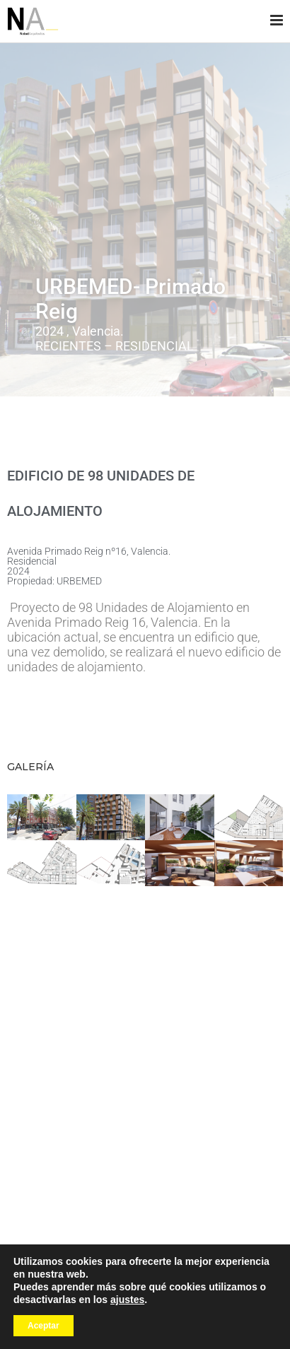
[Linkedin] (163, 1256)
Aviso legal (153, 1317)
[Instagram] (144, 1256)
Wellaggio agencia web (81, 1317)
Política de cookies (145, 1329)
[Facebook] (125, 1256)
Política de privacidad (221, 1317)
